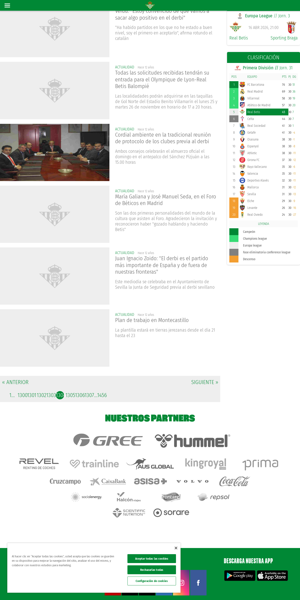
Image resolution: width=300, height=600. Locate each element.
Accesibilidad (267, 589)
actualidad (125, 67)
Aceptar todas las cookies (151, 558)
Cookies (252, 589)
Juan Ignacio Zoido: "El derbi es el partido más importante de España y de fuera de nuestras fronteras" (164, 266)
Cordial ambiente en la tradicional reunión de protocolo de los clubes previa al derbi (166, 139)
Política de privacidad (233, 589)
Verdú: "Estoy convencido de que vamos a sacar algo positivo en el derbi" (164, 15)
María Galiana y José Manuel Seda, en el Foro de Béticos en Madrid (163, 200)
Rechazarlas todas (151, 569)
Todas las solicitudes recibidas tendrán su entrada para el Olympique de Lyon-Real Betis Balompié (165, 80)
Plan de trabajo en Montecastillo (154, 320)
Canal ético (283, 589)
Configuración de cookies (152, 581)
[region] (94, 568)
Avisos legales (210, 589)
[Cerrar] (176, 548)
